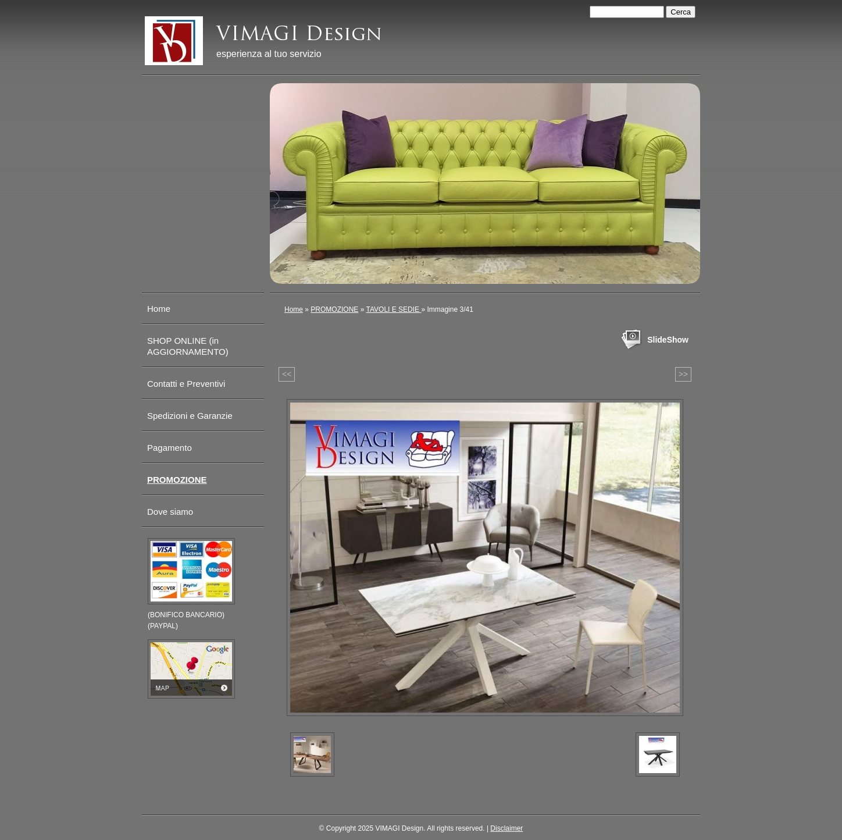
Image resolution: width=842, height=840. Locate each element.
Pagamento (169, 448)
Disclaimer (506, 828)
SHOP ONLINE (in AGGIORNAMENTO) (188, 346)
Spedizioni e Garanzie (190, 416)
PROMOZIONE (334, 309)
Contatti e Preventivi (186, 384)
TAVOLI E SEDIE (394, 309)
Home (293, 309)
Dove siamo (170, 512)
